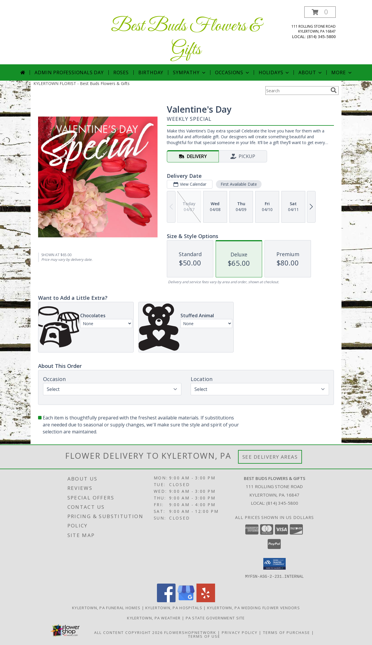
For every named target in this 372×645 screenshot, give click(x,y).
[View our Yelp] (205, 600)
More (342, 72)
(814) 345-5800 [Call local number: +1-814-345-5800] (321, 36)
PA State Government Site (215, 617)
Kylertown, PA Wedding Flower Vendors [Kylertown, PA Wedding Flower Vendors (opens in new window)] (253, 607)
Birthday (150, 72)
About (310, 72)
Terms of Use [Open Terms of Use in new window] (204, 636)
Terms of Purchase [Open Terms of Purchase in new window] (286, 632)
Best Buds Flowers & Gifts (186, 38)
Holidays (274, 72)
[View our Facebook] (166, 600)
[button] (320, 12)
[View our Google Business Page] (186, 600)
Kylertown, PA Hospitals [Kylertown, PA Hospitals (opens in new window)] (173, 607)
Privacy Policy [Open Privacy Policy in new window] (239, 632)
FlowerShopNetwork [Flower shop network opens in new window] (190, 632)
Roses (121, 72)
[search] (333, 90)
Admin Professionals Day (69, 72)
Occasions (232, 72)
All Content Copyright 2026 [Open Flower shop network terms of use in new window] (128, 632)
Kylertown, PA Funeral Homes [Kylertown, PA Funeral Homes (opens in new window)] (106, 607)
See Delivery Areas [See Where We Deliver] (270, 456)
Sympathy (189, 72)
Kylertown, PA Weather (153, 617)
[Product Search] (297, 90)
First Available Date (239, 184)
